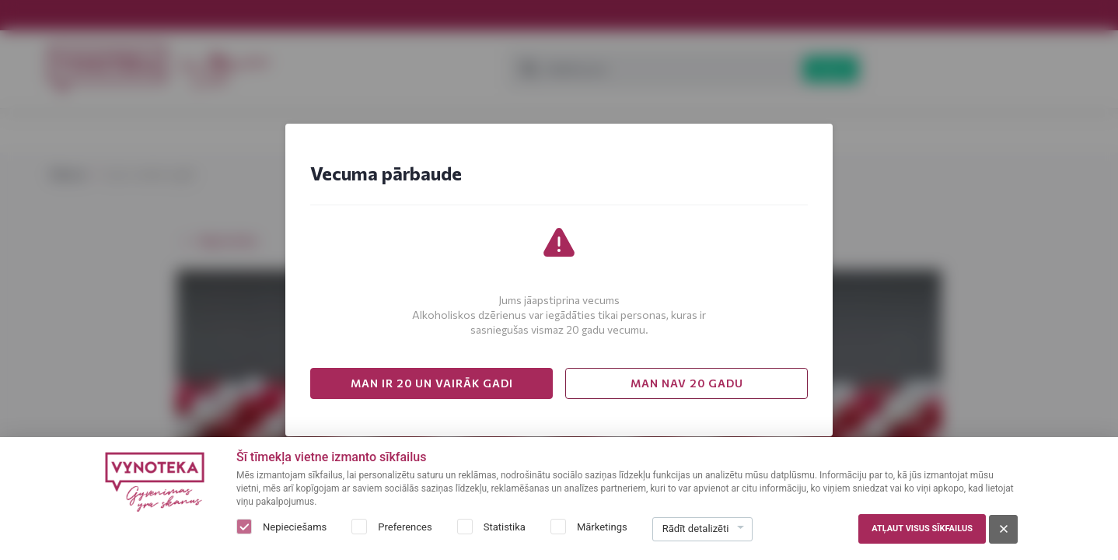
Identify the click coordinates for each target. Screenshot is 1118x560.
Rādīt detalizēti (695, 528)
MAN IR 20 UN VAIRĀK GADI (432, 383)
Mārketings (602, 527)
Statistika (505, 527)
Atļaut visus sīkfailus (922, 528)
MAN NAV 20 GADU (687, 383)
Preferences (404, 527)
